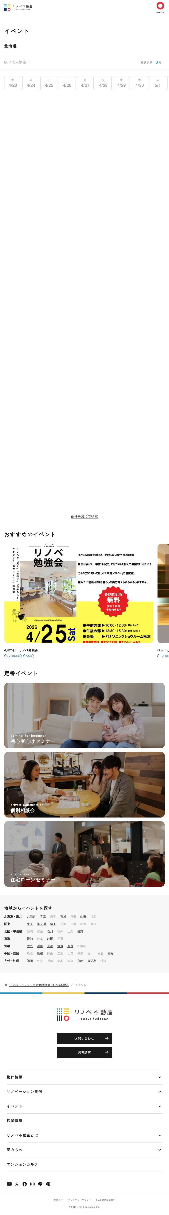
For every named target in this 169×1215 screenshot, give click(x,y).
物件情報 (15, 1077)
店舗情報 (15, 1120)
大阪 (30, 946)
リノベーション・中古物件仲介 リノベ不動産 (39, 985)
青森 (43, 916)
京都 (50, 946)
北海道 (31, 916)
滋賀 (60, 946)
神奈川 (41, 924)
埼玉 (53, 924)
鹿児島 (91, 961)
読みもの (15, 1150)
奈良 (70, 946)
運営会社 (58, 1200)
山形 (83, 916)
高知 (111, 953)
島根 (40, 953)
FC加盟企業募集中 (105, 1200)
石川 (50, 931)
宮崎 (80, 961)
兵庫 (40, 946)
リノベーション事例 (25, 1091)
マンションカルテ (23, 1164)
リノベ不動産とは (23, 1135)
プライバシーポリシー (79, 1200)
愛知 (30, 938)
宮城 (63, 916)
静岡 (50, 938)
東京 (30, 924)
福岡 (30, 961)
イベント (15, 1106)
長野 (80, 931)
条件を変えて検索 (84, 516)
